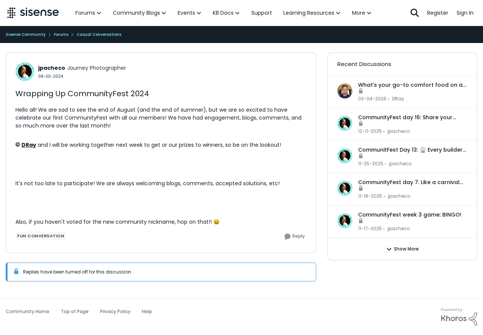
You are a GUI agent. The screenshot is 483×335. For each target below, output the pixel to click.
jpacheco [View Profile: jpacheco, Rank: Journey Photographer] (51, 68)
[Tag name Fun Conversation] (40, 236)
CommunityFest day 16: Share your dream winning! (405, 117)
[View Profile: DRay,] (344, 90)
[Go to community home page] (33, 13)
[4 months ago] (372, 98)
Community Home (27, 311)
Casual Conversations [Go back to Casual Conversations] (99, 34)
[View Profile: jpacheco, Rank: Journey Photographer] (24, 71)
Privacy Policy (115, 311)
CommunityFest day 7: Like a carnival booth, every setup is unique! (409, 182)
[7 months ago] (370, 131)
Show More (402, 249)
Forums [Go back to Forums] (61, 34)
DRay (29, 145)
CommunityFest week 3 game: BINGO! (409, 214)
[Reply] (294, 236)
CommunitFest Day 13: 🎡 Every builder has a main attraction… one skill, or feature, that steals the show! (410, 149)
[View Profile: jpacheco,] (344, 123)
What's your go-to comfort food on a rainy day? (410, 84)
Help (147, 311)
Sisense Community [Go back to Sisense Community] (26, 34)
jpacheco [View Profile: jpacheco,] (399, 131)
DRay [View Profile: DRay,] (398, 98)
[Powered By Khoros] (459, 317)
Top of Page (75, 311)
